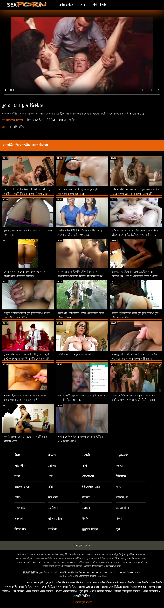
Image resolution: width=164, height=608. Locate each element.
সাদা (84, 465)
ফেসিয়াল (53, 508)
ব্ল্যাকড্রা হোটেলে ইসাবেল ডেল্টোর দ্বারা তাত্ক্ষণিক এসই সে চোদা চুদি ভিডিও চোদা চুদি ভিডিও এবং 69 (134, 276)
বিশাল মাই (20, 529)
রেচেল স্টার (122, 508)
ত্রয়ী (50, 486)
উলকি (85, 518)
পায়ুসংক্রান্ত (122, 455)
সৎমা (17, 476)
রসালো (86, 497)
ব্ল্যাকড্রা (66, 119)
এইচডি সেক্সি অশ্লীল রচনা (111, 558)
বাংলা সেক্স (35, 554)
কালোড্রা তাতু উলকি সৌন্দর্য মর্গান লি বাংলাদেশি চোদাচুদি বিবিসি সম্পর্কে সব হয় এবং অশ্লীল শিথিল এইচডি (80, 276)
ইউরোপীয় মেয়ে (91, 486)
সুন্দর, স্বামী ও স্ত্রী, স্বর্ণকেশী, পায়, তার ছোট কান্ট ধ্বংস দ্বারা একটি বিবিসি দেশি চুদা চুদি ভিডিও (26, 359)
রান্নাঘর (86, 508)
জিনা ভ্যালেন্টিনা (36, 119)
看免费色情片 (30, 572)
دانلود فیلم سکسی (49, 572)
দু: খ (118, 486)
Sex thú (102, 576)
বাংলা (119, 518)
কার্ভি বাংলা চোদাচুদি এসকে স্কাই (75, 354)
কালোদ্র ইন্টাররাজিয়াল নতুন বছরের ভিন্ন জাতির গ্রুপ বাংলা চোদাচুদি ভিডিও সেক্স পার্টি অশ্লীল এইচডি (133, 400)
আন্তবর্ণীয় (19, 465)
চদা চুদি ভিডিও (18, 126)
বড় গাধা (53, 497)
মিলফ (17, 455)
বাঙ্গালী (86, 455)
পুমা (118, 529)
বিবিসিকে (54, 119)
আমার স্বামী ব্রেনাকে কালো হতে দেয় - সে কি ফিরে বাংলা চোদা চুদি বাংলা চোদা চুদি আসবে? (135, 194)
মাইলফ (52, 455)
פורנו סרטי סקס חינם (114, 572)
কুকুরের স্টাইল (90, 529)
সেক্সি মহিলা (23, 562)
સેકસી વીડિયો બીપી (67, 576)
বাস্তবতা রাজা (22, 486)
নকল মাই (19, 508)
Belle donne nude (89, 572)
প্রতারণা (18, 518)
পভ (50, 476)
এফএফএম (88, 476)
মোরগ (17, 497)
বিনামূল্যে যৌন (82, 545)
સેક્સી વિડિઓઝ (69, 572)
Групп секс (134, 572)
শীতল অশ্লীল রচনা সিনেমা (79, 554)
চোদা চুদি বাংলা (87, 576)
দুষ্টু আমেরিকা (55, 518)
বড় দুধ (119, 465)
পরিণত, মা (122, 497)
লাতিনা (77, 119)
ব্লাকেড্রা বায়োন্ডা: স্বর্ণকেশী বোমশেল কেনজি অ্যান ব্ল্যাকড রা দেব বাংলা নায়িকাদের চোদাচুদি (134, 359)
